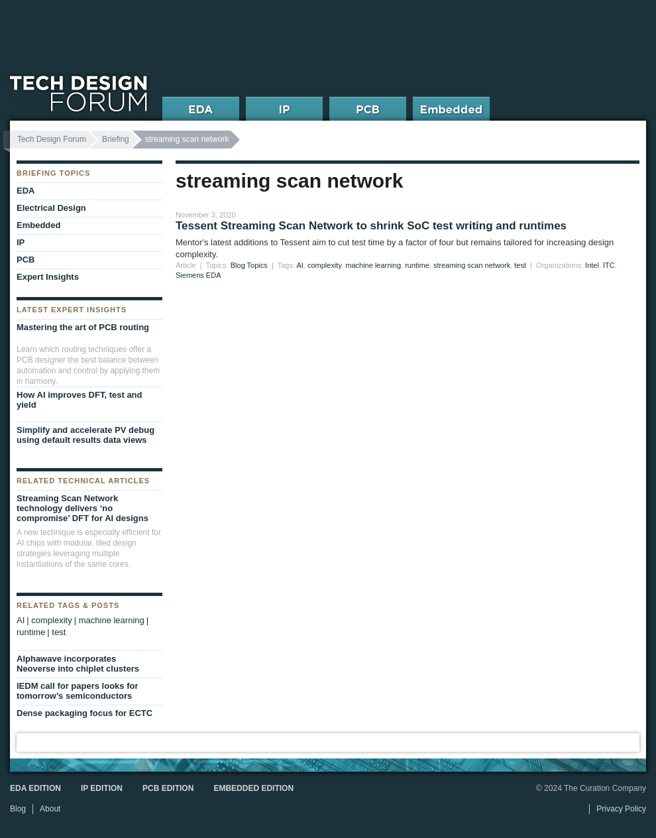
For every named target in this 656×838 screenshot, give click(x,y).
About (50, 808)
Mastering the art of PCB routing (83, 327)
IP (21, 242)
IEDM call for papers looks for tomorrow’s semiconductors (77, 691)
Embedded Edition (253, 788)
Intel (592, 265)
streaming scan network (471, 265)
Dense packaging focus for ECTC (84, 713)
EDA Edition (35, 788)
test (520, 265)
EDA (25, 191)
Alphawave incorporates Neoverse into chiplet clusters (78, 664)
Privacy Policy (621, 808)
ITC (609, 265)
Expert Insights (48, 277)
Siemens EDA (198, 275)
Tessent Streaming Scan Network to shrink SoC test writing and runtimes (371, 225)
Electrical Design (51, 208)
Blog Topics (249, 265)
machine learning (373, 265)
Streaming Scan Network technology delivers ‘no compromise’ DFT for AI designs (82, 508)
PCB (25, 260)
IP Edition (102, 788)
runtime (417, 265)
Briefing (115, 139)
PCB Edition (167, 788)
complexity (324, 265)
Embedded (38, 225)
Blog (18, 808)
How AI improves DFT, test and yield (79, 400)
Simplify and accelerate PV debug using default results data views (85, 435)
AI (299, 265)
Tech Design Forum (51, 139)
